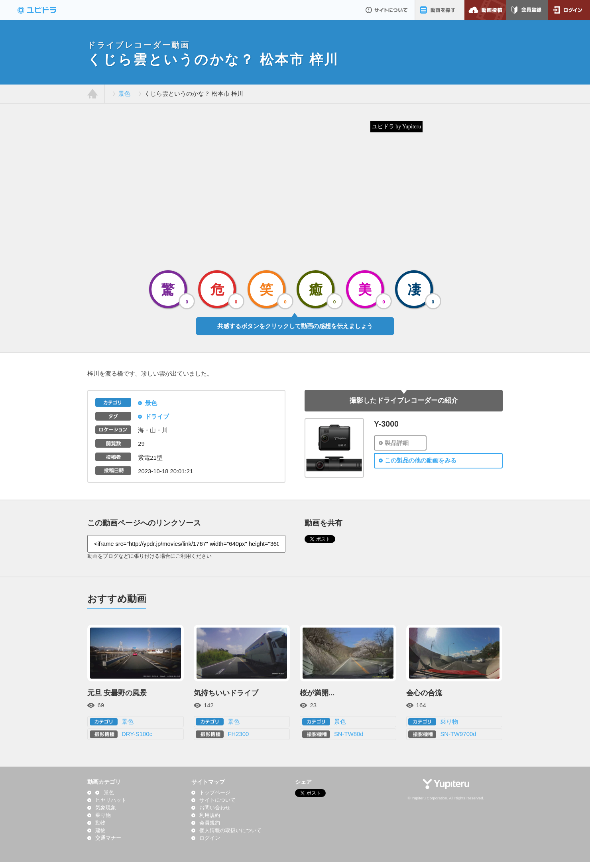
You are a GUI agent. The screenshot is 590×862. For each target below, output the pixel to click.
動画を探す (439, 10)
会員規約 (209, 823)
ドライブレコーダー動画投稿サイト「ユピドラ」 (45, 10)
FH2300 (238, 734)
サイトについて (386, 10)
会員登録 (527, 10)
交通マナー (108, 838)
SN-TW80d (349, 734)
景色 (124, 94)
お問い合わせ (214, 808)
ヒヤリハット (110, 800)
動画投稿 (485, 10)
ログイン (569, 10)
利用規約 (209, 815)
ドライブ (157, 416)
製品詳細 (397, 443)
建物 (100, 830)
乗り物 (449, 721)
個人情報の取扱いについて (230, 830)
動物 (100, 823)
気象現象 (105, 808)
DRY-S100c (137, 734)
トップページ (214, 792)
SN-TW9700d (458, 734)
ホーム (92, 94)
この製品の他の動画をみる (420, 460)
